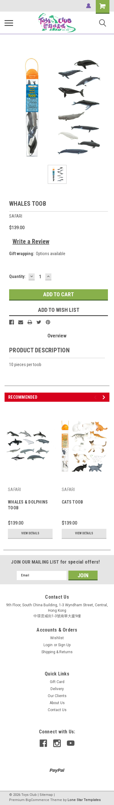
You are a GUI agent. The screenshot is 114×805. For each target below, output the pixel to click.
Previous (96, 397)
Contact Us (57, 710)
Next (104, 397)
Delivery (57, 689)
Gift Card (57, 682)
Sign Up (64, 645)
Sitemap (46, 795)
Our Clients (57, 696)
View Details (30, 533)
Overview (57, 336)
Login (48, 645)
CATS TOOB (72, 502)
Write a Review (30, 241)
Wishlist (57, 638)
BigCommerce (37, 800)
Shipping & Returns (57, 652)
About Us (57, 703)
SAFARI (14, 489)
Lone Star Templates (84, 800)
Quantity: (17, 276)
